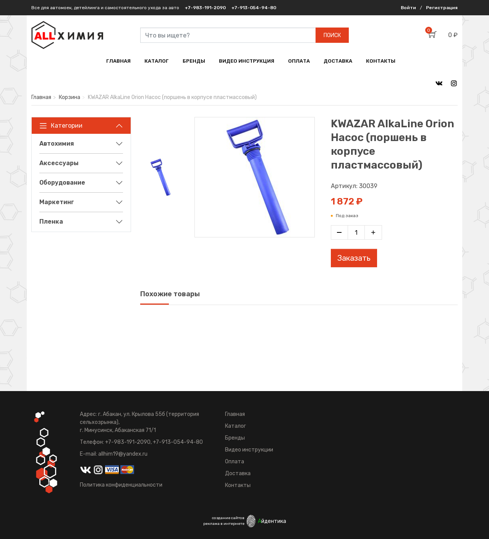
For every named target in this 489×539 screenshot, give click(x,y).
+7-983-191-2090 (205, 7)
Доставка (238, 473)
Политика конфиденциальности (121, 485)
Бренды (235, 438)
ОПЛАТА (299, 61)
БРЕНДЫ (194, 61)
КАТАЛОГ (156, 61)
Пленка (51, 221)
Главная (41, 97)
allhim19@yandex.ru (122, 454)
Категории (61, 126)
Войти (408, 7)
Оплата (234, 461)
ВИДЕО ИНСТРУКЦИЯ (246, 61)
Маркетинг (56, 202)
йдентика (272, 521)
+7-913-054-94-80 (254, 7)
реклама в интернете (223, 523)
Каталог (235, 426)
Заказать (354, 258)
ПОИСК (332, 35)
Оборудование (62, 182)
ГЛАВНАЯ (118, 61)
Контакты (238, 485)
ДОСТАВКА (338, 61)
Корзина (69, 97)
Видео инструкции (249, 449)
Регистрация (442, 7)
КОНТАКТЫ (380, 61)
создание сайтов (228, 518)
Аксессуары (59, 163)
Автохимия (56, 143)
